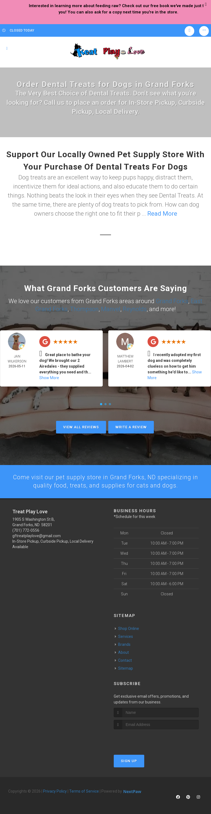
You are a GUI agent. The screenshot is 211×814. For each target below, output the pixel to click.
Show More (49, 377)
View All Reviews (81, 426)
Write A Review (131, 426)
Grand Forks (172, 300)
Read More (162, 213)
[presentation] (143, 739)
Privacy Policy (55, 791)
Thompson (84, 308)
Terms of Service (84, 791)
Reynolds (135, 308)
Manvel (110, 308)
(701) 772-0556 (25, 530)
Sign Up (129, 761)
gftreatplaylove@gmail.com (36, 535)
